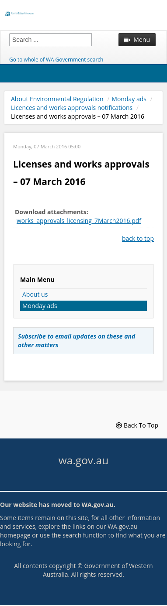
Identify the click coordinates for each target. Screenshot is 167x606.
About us (35, 294)
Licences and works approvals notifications (71, 107)
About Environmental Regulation (57, 99)
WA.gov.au (97, 504)
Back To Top (137, 425)
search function (85, 535)
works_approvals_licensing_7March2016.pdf (79, 220)
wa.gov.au (83, 460)
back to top (138, 238)
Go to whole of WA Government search (56, 59)
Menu (137, 39)
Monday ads (128, 99)
